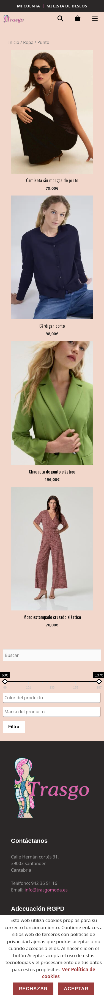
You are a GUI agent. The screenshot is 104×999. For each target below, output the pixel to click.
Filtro (13, 726)
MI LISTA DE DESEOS (66, 6)
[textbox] (53, 697)
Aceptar (76, 988)
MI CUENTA (28, 6)
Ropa (28, 42)
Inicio (13, 42)
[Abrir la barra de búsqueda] (60, 19)
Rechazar (33, 988)
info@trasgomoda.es (46, 890)
